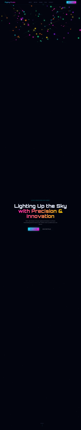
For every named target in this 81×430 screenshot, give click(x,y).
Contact (51, 2)
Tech (45, 2)
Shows (40, 2)
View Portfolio (46, 229)
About (30, 2)
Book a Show (71, 2)
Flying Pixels (10, 2)
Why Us (35, 2)
